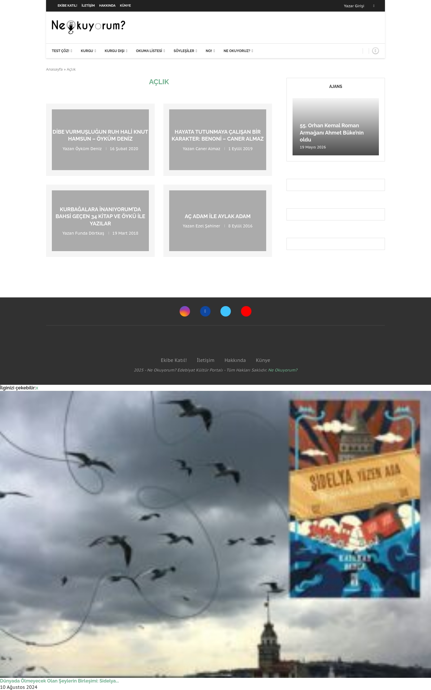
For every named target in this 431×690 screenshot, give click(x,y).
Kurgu (87, 51)
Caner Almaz (208, 148)
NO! (209, 51)
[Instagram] (185, 311)
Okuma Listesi (149, 51)
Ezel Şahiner (208, 226)
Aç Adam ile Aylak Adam (218, 216)
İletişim (88, 6)
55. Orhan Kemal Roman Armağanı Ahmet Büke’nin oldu (332, 132)
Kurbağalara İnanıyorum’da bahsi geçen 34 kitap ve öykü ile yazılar (100, 216)
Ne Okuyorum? (282, 370)
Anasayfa (54, 69)
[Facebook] (374, 6)
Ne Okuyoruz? (237, 51)
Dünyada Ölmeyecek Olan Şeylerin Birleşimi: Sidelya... (59, 681)
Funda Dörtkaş (89, 233)
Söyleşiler (184, 51)
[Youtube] (246, 311)
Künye (125, 6)
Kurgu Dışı (114, 51)
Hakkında (107, 6)
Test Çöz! (60, 51)
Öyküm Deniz (88, 148)
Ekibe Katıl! (67, 6)
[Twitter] (225, 311)
